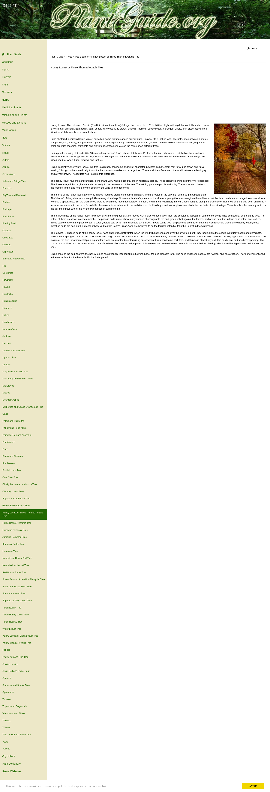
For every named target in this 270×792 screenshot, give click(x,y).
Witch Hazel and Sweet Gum (17, 734)
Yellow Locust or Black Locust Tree (20, 636)
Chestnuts (7, 237)
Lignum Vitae (9, 357)
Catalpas (7, 230)
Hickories (7, 308)
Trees (5, 152)
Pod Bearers (8, 463)
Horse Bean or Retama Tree (16, 523)
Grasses (7, 92)
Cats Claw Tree (10, 477)
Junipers (6, 336)
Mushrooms (9, 130)
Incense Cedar (9, 329)
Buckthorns (8, 216)
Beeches (6, 188)
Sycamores (8, 692)
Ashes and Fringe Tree (14, 181)
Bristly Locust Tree (12, 470)
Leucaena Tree (10, 551)
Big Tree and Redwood (14, 195)
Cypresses (7, 251)
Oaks (5, 414)
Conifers (6, 244)
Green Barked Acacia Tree (16, 505)
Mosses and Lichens (14, 122)
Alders (5, 160)
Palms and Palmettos (13, 421)
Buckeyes (7, 209)
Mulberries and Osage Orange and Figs (22, 407)
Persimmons (8, 442)
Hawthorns (8, 280)
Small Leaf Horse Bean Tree (17, 586)
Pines (5, 449)
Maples (6, 392)
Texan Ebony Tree (11, 607)
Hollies (5, 315)
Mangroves (8, 385)
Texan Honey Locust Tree (15, 614)
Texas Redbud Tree (12, 621)
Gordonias (7, 273)
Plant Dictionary (11, 763)
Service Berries (10, 664)
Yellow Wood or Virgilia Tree (16, 643)
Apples (6, 167)
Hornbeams (8, 322)
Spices (6, 145)
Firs (4, 265)
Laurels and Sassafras (14, 350)
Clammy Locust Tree (13, 491)
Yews (5, 741)
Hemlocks (7, 294)
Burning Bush (9, 223)
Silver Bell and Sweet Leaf (15, 671)
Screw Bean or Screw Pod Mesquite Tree (23, 579)
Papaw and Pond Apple (14, 428)
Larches (6, 343)
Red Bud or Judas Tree (14, 572)
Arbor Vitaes (8, 174)
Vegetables (8, 756)
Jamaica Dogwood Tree (14, 537)
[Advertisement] (82, 97)
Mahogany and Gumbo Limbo (17, 378)
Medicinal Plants (11, 107)
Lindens (6, 364)
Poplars (6, 650)
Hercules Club (9, 301)
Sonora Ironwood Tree (13, 593)
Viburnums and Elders (13, 713)
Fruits (5, 84)
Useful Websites (11, 771)
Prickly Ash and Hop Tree (15, 657)
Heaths (6, 287)
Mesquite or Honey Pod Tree (17, 558)
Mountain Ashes (10, 400)
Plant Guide (11, 54)
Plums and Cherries (12, 456)
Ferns (5, 69)
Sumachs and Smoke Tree (16, 685)
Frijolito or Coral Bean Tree (16, 498)
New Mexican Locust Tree (15, 565)
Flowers (6, 77)
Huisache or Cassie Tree (15, 530)
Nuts (4, 137)
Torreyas (6, 699)
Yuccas (6, 748)
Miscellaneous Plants (14, 114)
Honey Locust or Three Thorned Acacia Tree (22, 514)
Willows (6, 727)
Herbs (5, 99)
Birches (6, 202)
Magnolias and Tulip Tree (15, 371)
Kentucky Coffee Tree (13, 544)
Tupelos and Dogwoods (14, 706)
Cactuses (7, 61)
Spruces (6, 678)
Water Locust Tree (11, 629)
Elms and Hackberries (13, 258)
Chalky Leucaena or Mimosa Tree (19, 484)
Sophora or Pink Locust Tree (17, 600)
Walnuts (6, 720)
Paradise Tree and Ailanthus (16, 435)
